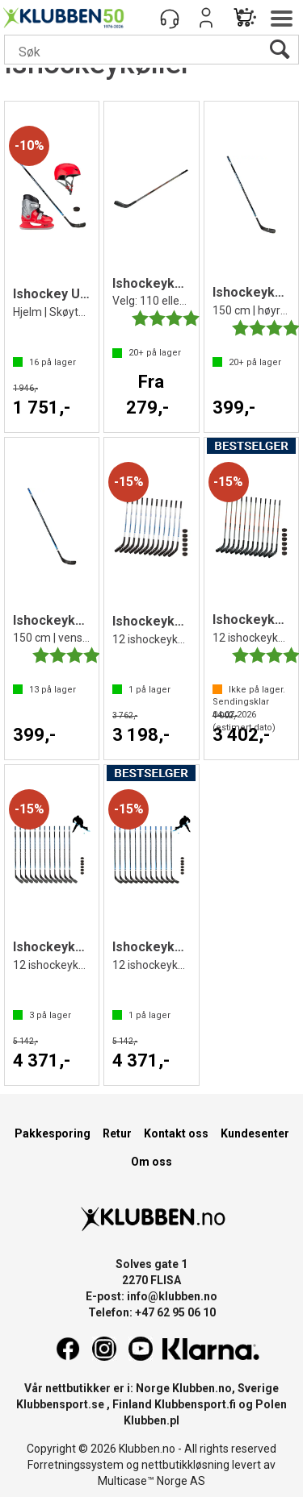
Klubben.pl (151, 1420)
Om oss (151, 1161)
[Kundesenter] (170, 18)
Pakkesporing (52, 1133)
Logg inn (206, 18)
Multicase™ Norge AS (151, 1480)
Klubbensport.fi (195, 1404)
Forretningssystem (75, 1464)
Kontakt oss (176, 1133)
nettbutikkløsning (185, 1464)
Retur (117, 1133)
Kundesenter (255, 1133)
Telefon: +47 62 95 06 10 (152, 1312)
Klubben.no (202, 1388)
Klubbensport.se (60, 1404)
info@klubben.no (172, 1296)
